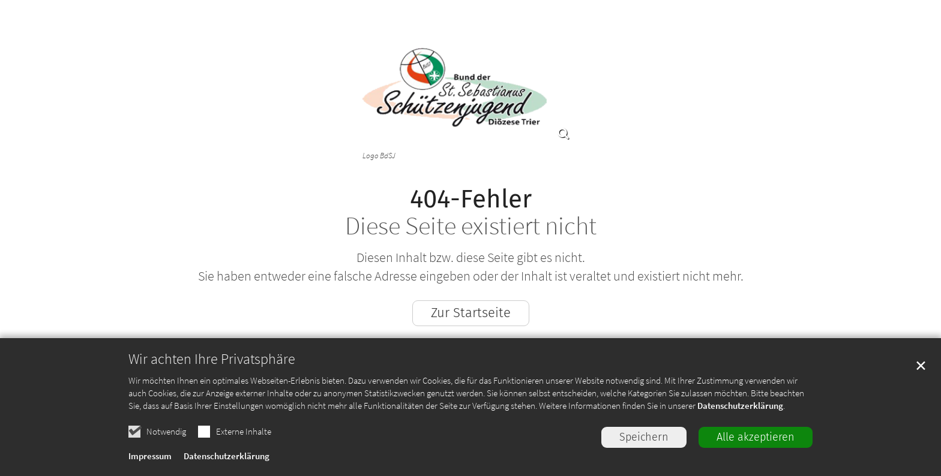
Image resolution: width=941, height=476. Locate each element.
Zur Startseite (471, 313)
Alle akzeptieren (756, 437)
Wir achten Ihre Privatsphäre (211, 359)
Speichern (644, 437)
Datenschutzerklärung (740, 405)
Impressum (150, 456)
